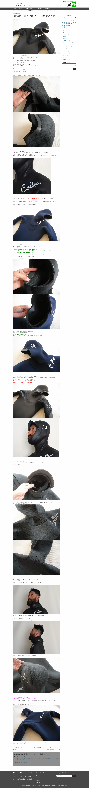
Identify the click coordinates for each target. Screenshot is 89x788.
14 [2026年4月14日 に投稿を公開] (65, 22)
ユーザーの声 (66, 53)
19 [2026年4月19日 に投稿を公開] (75, 22)
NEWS (20, 8)
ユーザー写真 (66, 55)
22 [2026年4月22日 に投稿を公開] (67, 23)
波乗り (64, 57)
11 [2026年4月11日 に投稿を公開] (73, 20)
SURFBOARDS (29, 8)
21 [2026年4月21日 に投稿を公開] (65, 23)
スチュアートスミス (19, 743)
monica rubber (66, 34)
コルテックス (50, 742)
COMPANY (47, 8)
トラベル (65, 50)
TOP (15, 8)
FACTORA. (40, 742)
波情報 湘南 (24, 742)
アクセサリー (66, 40)
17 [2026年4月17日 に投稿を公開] (71, 22)
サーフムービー (67, 48)
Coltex (28, 742)
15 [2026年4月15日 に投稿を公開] (67, 22)
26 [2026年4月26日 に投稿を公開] (75, 23)
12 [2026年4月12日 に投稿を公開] (75, 20)
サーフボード (66, 44)
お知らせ (65, 38)
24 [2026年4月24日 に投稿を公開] (71, 23)
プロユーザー (66, 51)
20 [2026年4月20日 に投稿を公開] (62, 23)
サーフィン (55, 742)
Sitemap (65, 785)
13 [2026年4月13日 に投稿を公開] (62, 22)
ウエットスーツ (45, 742)
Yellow (64, 36)
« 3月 (63, 27)
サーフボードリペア (68, 46)
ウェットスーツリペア (68, 42)
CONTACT (39, 8)
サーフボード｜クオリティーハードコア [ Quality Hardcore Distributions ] (43, 785)
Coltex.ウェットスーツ (17, 742)
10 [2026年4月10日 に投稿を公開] (71, 20)
